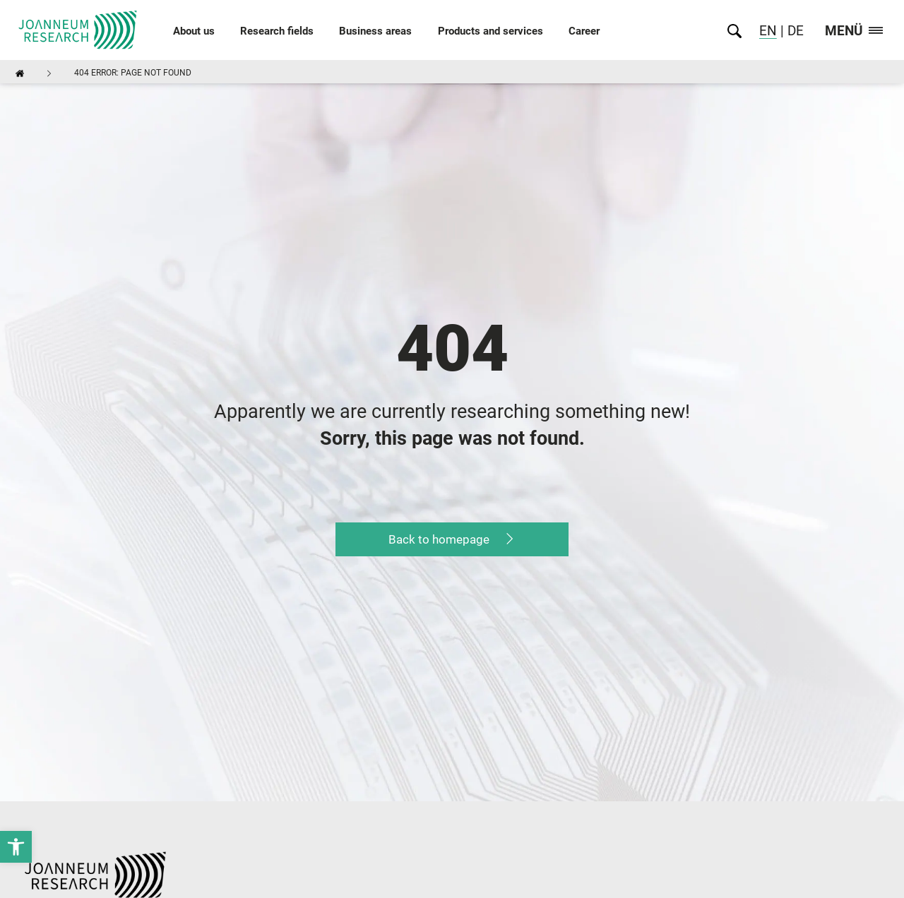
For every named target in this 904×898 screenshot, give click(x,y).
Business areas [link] (375, 31)
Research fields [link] (277, 31)
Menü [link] (854, 31)
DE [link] (794, 31)
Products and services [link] (490, 31)
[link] (16, 847)
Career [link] (584, 31)
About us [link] (194, 31)
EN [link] (768, 31)
